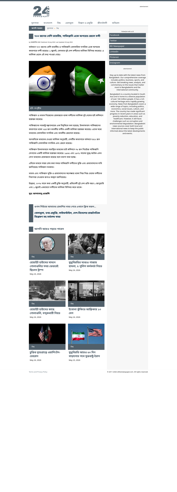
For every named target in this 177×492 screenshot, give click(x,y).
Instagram (115, 63)
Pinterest (114, 58)
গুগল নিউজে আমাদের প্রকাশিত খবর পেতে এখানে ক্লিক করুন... (65, 274)
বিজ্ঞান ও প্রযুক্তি (85, 24)
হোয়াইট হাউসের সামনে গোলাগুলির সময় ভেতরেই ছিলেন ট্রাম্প (44, 367)
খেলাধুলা (69, 24)
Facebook (114, 36)
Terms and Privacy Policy (38, 472)
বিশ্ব (58, 24)
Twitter (113, 41)
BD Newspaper (117, 47)
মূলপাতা (35, 24)
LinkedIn (114, 52)
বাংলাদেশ (48, 24)
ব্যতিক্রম (115, 24)
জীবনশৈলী (102, 24)
